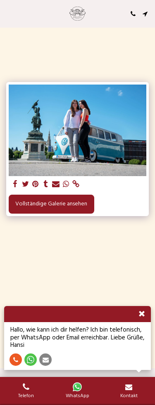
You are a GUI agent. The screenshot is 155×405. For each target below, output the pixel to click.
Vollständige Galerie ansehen (51, 204)
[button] (9, 13)
